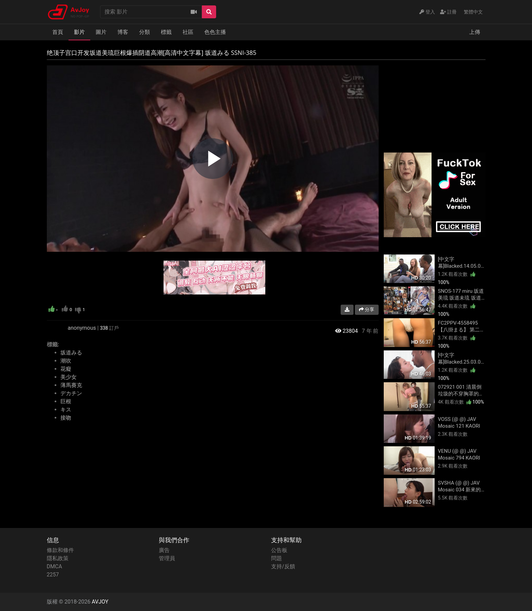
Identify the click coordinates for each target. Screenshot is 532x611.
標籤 (166, 32)
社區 (188, 32)
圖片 (101, 32)
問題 (276, 558)
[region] (213, 158)
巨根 (65, 401)
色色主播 (215, 32)
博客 (122, 32)
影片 (79, 32)
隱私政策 (58, 558)
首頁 (57, 32)
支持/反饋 (283, 566)
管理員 (167, 558)
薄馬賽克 (71, 385)
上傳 (474, 32)
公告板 (279, 550)
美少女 (68, 377)
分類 (144, 32)
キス (65, 409)
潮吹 (65, 361)
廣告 (164, 550)
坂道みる (71, 352)
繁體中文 (473, 12)
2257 (53, 574)
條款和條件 (60, 550)
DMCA (54, 566)
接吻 (65, 417)
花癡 (65, 369)
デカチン (71, 393)
